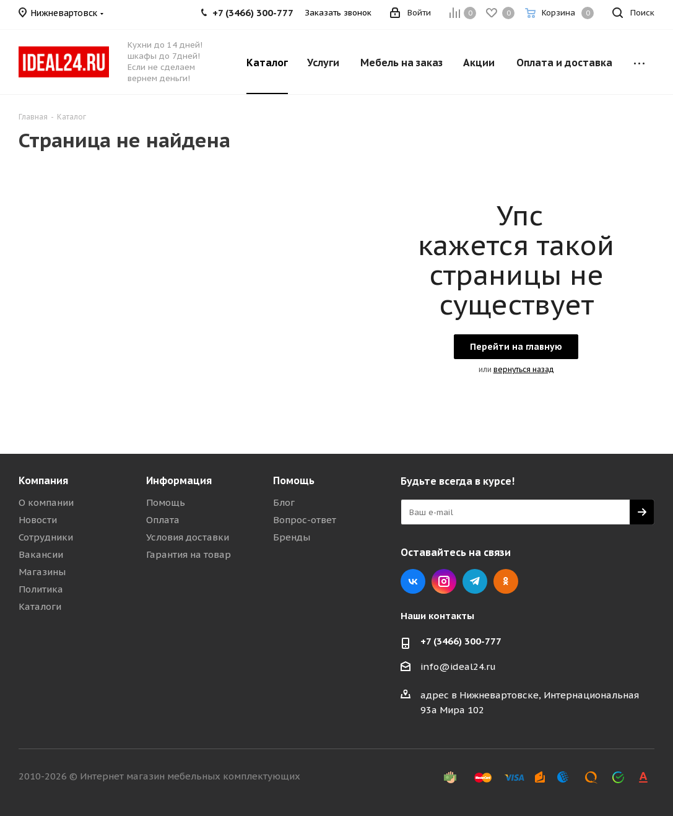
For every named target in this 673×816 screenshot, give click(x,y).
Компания (43, 480)
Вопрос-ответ (304, 520)
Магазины (42, 572)
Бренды (291, 537)
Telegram (474, 581)
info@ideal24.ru (458, 666)
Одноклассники (505, 581)
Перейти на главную (516, 346)
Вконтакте (413, 581)
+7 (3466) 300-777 (460, 641)
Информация (179, 480)
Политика (41, 589)
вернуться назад (523, 369)
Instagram (444, 581)
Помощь (165, 502)
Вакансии (41, 554)
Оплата (163, 520)
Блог (284, 502)
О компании (46, 502)
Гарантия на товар (188, 554)
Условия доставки (187, 537)
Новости (38, 520)
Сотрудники (46, 537)
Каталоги (40, 606)
